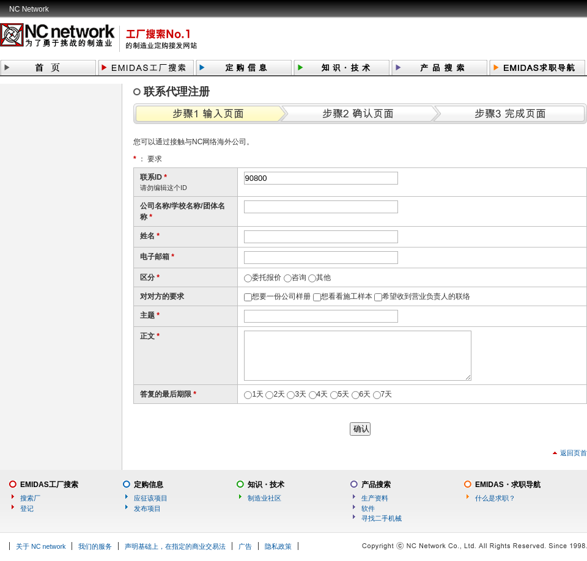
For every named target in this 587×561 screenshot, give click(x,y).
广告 (245, 546)
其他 (323, 277)
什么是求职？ (495, 498)
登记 (27, 508)
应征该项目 (151, 498)
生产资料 (374, 498)
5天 (344, 394)
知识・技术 (266, 484)
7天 (387, 394)
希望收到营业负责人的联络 (426, 296)
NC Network (29, 9)
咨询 (299, 277)
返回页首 (573, 453)
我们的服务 (95, 546)
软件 (368, 508)
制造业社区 (264, 498)
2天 (279, 394)
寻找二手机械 (381, 518)
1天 (258, 394)
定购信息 (148, 484)
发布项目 (147, 508)
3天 (300, 394)
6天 (365, 394)
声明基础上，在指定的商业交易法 (175, 546)
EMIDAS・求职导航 (508, 484)
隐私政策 (278, 546)
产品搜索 (376, 484)
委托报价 (266, 277)
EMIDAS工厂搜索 (49, 484)
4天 (322, 394)
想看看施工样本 (346, 296)
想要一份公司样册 (281, 296)
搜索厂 (30, 498)
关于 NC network (40, 546)
